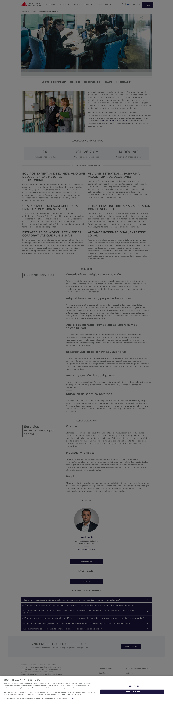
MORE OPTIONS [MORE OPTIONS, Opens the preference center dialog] (132, 686)
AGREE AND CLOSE (132, 692)
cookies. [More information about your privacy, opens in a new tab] (71, 699)
